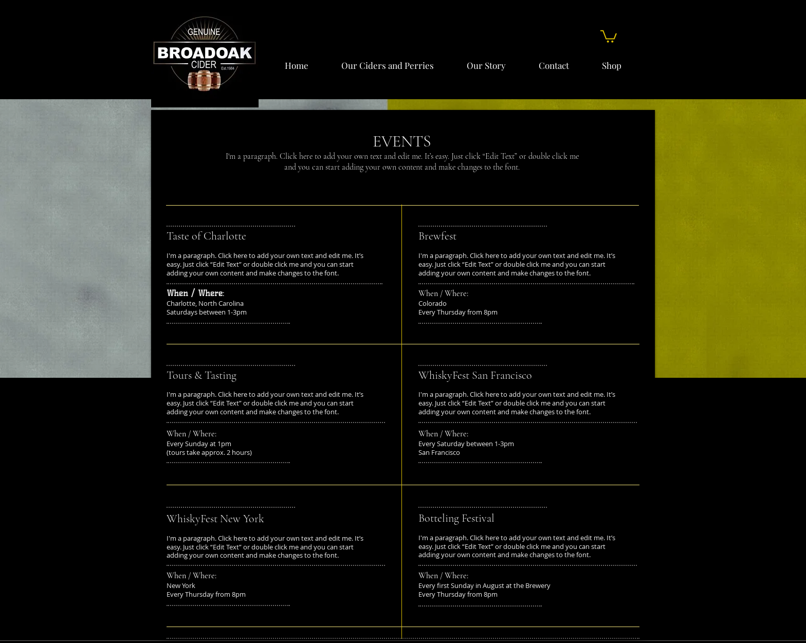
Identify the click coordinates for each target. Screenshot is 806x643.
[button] (608, 36)
